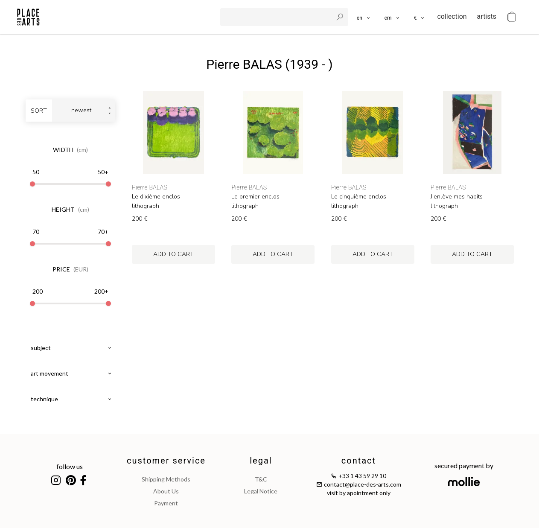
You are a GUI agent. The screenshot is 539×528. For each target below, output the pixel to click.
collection (451, 16)
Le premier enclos (255, 197)
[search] (277, 17)
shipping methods (166, 479)
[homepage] (28, 17)
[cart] (511, 17)
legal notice (260, 491)
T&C (261, 479)
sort (39, 111)
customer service (166, 460)
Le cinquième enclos (358, 197)
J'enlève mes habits (457, 197)
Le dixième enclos (156, 197)
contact (358, 460)
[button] (392, 17)
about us (166, 491)
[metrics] (392, 17)
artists (486, 16)
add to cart (173, 254)
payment (166, 503)
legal (261, 460)
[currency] (419, 17)
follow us (69, 466)
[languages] (364, 17)
